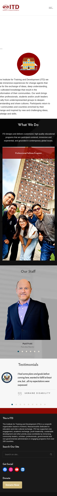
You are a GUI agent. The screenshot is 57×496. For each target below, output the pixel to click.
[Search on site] (28, 453)
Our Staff (26, 271)
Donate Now (12, 484)
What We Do (26, 124)
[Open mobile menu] (51, 8)
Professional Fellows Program (28, 153)
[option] (28, 203)
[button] (18, 350)
